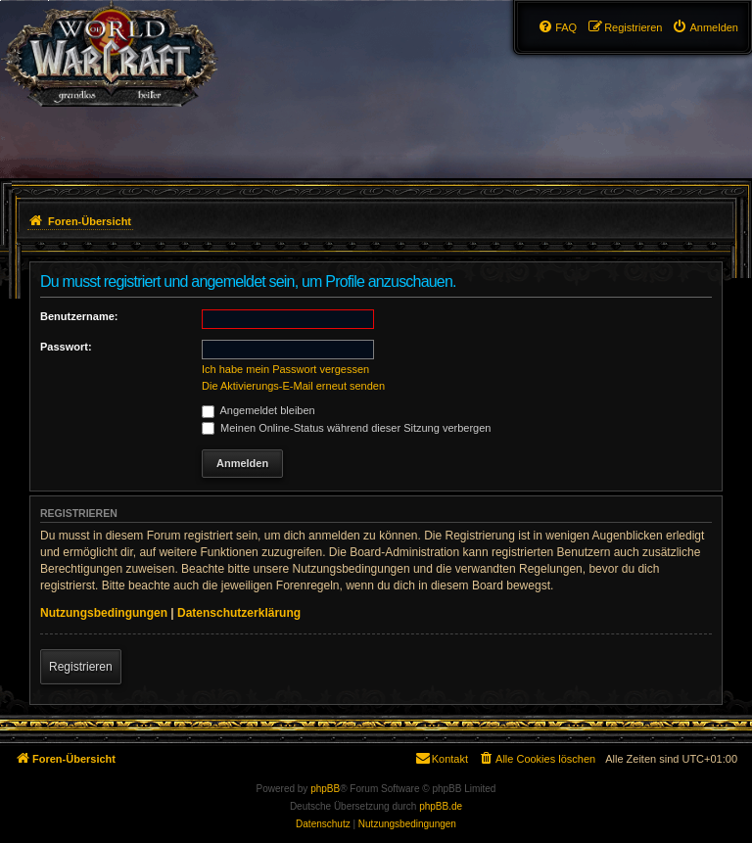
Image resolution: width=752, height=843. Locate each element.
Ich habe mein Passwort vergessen (285, 369)
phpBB (325, 788)
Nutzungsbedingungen (103, 613)
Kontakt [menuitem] (441, 758)
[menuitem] (705, 27)
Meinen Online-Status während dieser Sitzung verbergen (346, 428)
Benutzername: (79, 316)
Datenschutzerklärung (239, 613)
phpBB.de (440, 806)
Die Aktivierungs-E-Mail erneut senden (293, 386)
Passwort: (66, 346)
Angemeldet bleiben (258, 410)
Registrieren (81, 667)
